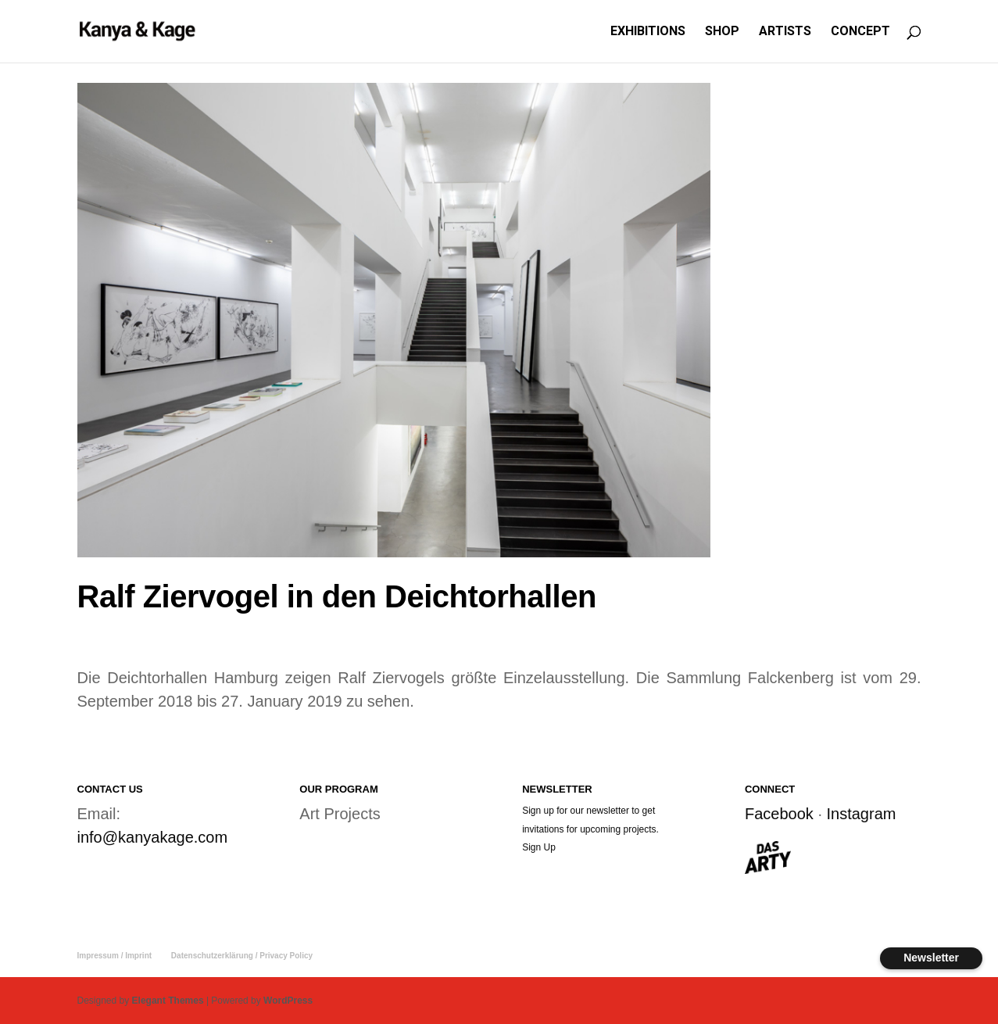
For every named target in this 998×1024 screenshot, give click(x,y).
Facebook (779, 813)
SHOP (722, 32)
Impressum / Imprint (114, 955)
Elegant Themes (168, 1000)
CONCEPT (860, 32)
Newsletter (931, 957)
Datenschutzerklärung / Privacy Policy (242, 955)
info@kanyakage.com (152, 837)
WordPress (288, 1000)
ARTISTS (785, 32)
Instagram (861, 813)
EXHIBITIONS (647, 32)
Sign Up (539, 847)
